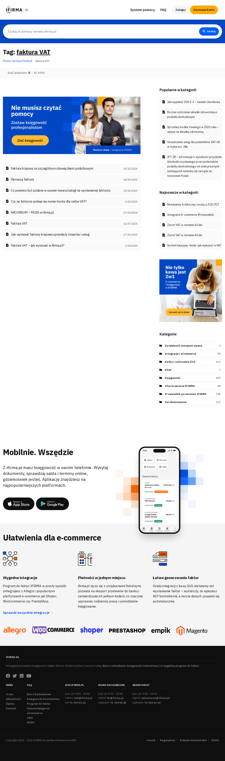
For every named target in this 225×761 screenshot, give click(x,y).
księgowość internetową (143, 665)
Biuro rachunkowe (114, 665)
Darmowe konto (204, 10)
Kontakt (11, 708)
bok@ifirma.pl (83, 698)
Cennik (151, 740)
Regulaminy (167, 740)
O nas (9, 694)
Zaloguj (180, 10)
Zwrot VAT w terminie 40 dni (184, 235)
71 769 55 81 (118, 702)
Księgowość (172, 378)
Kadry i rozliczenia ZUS (180, 362)
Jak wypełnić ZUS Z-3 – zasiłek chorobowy (193, 102)
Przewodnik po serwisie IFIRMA (186, 394)
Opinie (10, 703)
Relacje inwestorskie (193, 740)
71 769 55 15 (78, 702)
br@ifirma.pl (115, 698)
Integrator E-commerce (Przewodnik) (190, 215)
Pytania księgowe (38, 708)
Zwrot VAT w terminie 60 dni (184, 225)
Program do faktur (39, 703)
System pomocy (142, 10)
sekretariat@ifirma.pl (155, 698)
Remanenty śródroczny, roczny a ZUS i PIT (193, 204)
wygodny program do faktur (181, 665)
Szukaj (208, 31)
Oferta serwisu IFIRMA (180, 386)
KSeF (168, 370)
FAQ (163, 10)
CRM (30, 718)
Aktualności (13, 699)
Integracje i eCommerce (181, 353)
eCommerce (34, 713)
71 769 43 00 (152, 702)
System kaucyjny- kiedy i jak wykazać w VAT (194, 245)
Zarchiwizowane (176, 402)
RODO (30, 722)
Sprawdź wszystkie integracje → (28, 613)
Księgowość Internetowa (43, 699)
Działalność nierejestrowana (184, 345)
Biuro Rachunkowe (39, 694)
